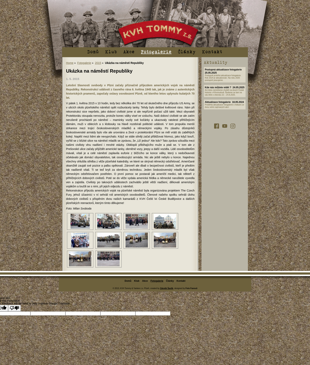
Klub (111, 51)
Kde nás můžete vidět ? (218, 87)
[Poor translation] (14, 308)
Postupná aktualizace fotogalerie (223, 69)
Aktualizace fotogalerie (218, 102)
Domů (93, 51)
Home (69, 62)
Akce (129, 51)
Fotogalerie (156, 51)
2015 (98, 62)
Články (187, 51)
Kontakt (212, 51)
